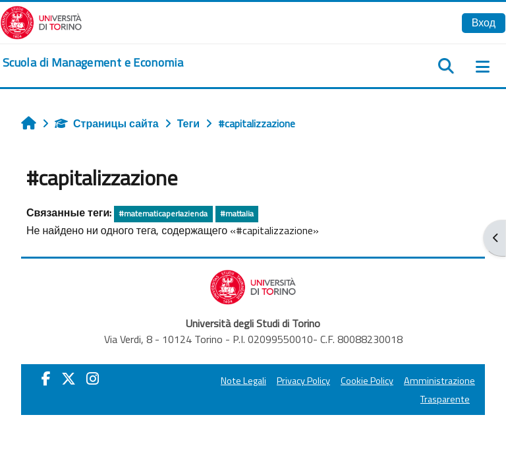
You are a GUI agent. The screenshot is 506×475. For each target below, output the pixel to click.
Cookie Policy (367, 380)
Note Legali (243, 380)
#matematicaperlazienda (163, 213)
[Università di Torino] (41, 21)
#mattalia (237, 213)
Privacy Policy (303, 380)
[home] (93, 62)
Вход (483, 22)
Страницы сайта (107, 123)
